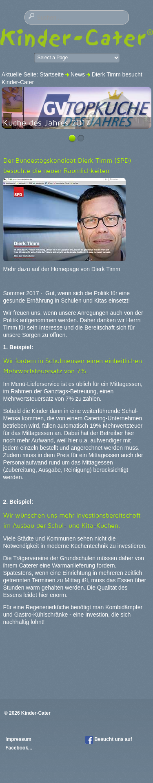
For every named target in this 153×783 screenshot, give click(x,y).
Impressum (19, 739)
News (78, 74)
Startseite (52, 74)
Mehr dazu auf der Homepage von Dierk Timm (61, 269)
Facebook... (18, 748)
